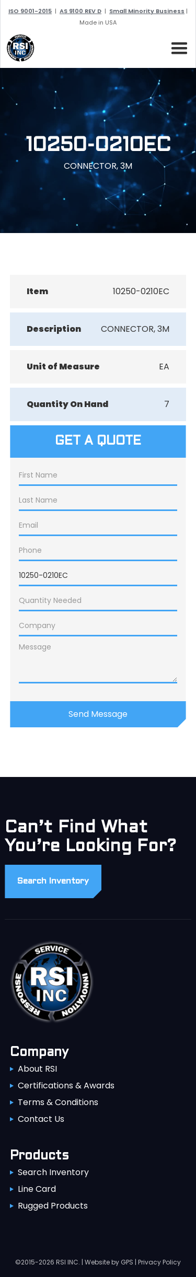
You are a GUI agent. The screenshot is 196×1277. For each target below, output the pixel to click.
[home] (18, 48)
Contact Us (41, 1119)
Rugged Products (53, 1206)
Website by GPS (109, 1262)
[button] (177, 46)
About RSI (37, 1069)
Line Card (37, 1189)
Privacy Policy (159, 1262)
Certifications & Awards (66, 1085)
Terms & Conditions (58, 1102)
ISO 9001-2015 (30, 11)
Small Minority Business (147, 11)
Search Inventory (53, 1172)
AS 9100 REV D (80, 11)
